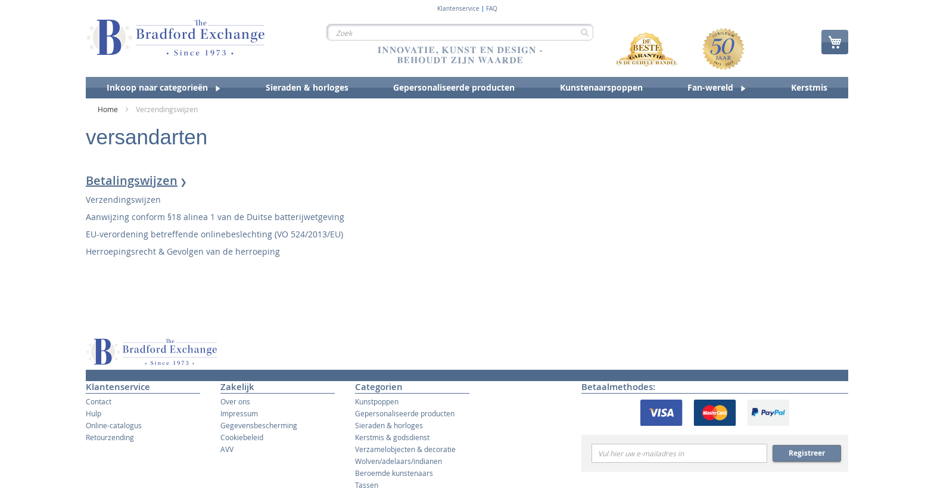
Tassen (366, 485)
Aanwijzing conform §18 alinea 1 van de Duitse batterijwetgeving (215, 216)
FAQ (491, 9)
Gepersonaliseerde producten (404, 413)
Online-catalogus (114, 425)
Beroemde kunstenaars (394, 473)
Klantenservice (458, 9)
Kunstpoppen (376, 401)
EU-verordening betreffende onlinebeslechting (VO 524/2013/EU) (214, 234)
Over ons (235, 401)
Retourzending (110, 437)
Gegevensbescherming (258, 425)
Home (109, 109)
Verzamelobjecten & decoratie (405, 449)
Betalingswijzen (132, 180)
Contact (98, 401)
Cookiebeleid (241, 437)
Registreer (807, 453)
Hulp (93, 413)
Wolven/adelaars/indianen (398, 461)
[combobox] (459, 32)
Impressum (239, 413)
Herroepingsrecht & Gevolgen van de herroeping (183, 251)
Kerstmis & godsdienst (392, 437)
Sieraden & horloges (389, 425)
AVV (227, 449)
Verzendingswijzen (123, 199)
